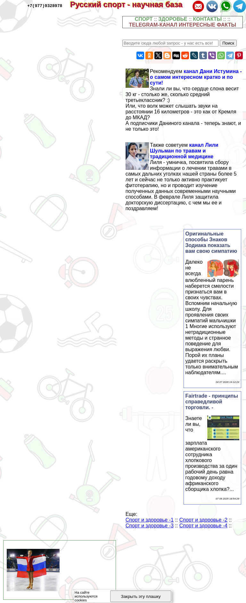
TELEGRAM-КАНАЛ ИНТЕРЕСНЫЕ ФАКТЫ (182, 25)
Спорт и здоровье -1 (150, 520)
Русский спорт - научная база (130, 4)
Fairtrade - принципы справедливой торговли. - (211, 401)
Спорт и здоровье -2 (203, 520)
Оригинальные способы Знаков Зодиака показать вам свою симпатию (211, 242)
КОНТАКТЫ (207, 19)
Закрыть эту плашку (141, 596)
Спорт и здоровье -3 (150, 525)
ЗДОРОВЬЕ (172, 19)
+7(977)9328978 (44, 5)
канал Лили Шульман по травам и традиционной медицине (184, 150)
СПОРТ (144, 19)
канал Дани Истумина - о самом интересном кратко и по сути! (196, 77)
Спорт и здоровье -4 (203, 525)
